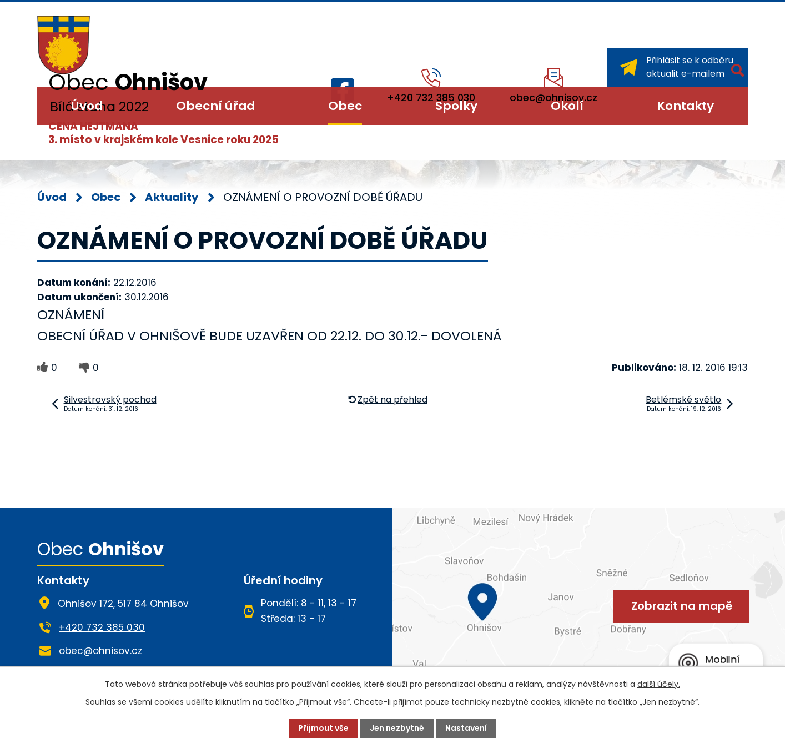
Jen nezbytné (397, 728)
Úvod (87, 105)
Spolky (456, 105)
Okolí (567, 105)
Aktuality (172, 197)
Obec (345, 105)
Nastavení (466, 728)
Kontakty (685, 105)
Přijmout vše (323, 728)
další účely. (658, 684)
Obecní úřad (215, 105)
